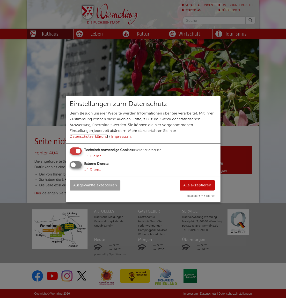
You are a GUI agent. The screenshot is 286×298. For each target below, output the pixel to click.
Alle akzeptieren (197, 185)
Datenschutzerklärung (89, 136)
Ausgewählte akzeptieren (95, 185)
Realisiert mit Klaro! (201, 196)
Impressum (121, 136)
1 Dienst (92, 156)
